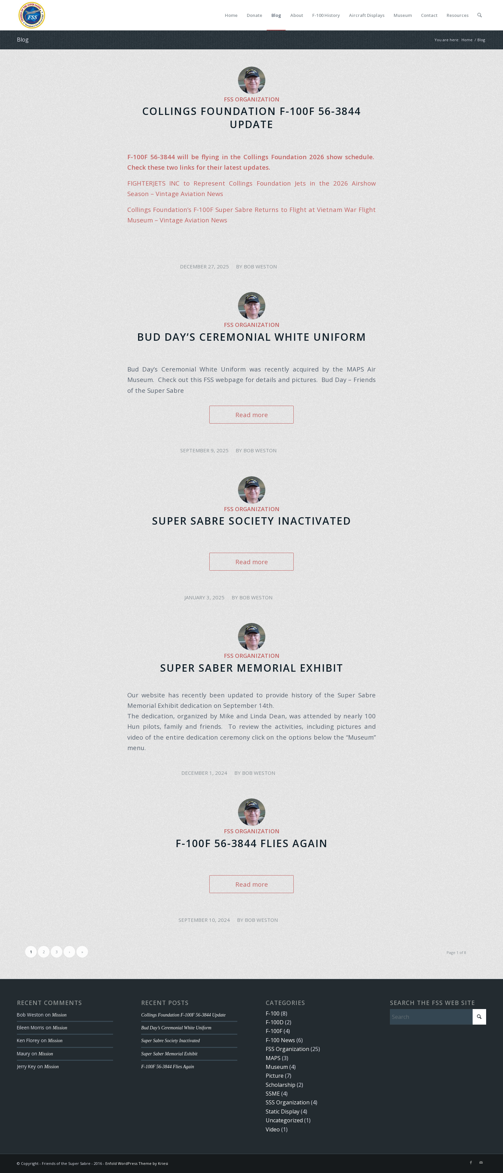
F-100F (274, 1031)
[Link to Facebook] (471, 1162)
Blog (23, 39)
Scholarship (280, 1084)
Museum (277, 1067)
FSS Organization (252, 99)
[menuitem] (231, 15)
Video (273, 1129)
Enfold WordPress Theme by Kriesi (136, 1163)
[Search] (479, 15)
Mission (59, 1015)
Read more (251, 414)
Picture (275, 1075)
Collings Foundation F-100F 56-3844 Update (251, 117)
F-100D (275, 1022)
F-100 (273, 1013)
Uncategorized (284, 1120)
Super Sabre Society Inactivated (251, 521)
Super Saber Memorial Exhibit (251, 668)
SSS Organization (288, 1102)
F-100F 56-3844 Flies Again (252, 843)
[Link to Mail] (481, 1162)
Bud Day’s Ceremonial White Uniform (251, 337)
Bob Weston (260, 266)
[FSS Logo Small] (32, 15)
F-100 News (280, 1040)
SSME (273, 1093)
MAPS (273, 1058)
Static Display (282, 1111)
